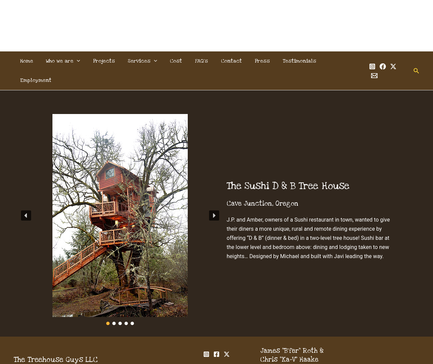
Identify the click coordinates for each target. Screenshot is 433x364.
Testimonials (290, 61)
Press (255, 61)
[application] (81, 61)
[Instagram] (364, 61)
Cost (174, 61)
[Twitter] (385, 61)
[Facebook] (375, 61)
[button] (409, 61)
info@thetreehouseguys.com (305, 349)
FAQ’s (198, 61)
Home (33, 61)
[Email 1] (396, 61)
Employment (333, 61)
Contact (225, 61)
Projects (106, 61)
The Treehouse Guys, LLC (216, 17)
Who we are (67, 61)
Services (143, 61)
